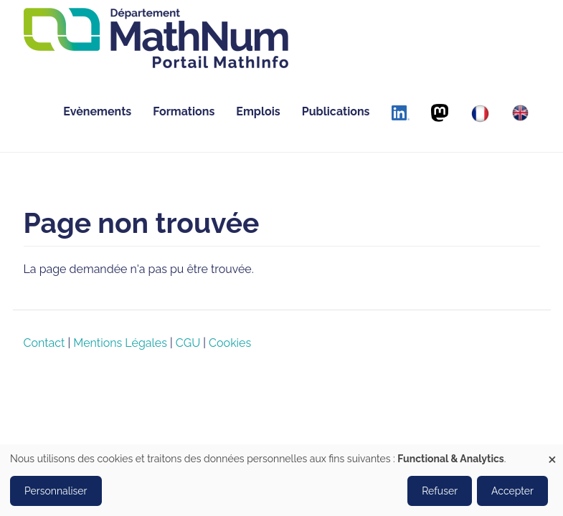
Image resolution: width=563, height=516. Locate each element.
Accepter (512, 491)
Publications (336, 111)
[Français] (480, 113)
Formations (183, 111)
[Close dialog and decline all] (552, 453)
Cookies (230, 343)
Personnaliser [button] (55, 491)
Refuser (440, 491)
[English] (520, 112)
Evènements (97, 111)
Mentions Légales (120, 343)
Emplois (258, 111)
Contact (44, 343)
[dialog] (281, 480)
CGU (188, 343)
